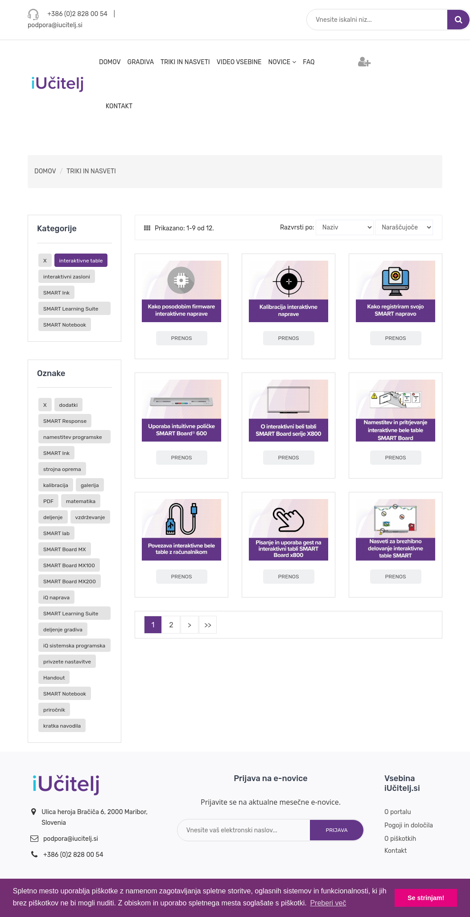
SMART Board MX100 (69, 565)
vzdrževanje (90, 517)
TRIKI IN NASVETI (185, 62)
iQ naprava (56, 597)
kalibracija (55, 485)
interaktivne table (81, 261)
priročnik (54, 710)
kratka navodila (62, 726)
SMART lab (56, 533)
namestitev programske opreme (72, 438)
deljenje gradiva (62, 629)
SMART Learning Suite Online (70, 310)
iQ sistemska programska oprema (74, 647)
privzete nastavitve (67, 662)
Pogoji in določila (408, 825)
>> (207, 625)
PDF (48, 501)
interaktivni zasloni (66, 277)
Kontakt (395, 851)
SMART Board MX (64, 549)
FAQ (308, 62)
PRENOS (181, 338)
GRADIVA (141, 62)
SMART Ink (56, 293)
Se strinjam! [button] (426, 897)
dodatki (68, 405)
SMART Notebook (64, 325)
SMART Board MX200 (69, 581)
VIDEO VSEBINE (239, 62)
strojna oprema (62, 469)
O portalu (397, 812)
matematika (80, 501)
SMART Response (65, 421)
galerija (90, 485)
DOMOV (110, 62)
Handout (54, 678)
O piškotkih (400, 839)
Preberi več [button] (328, 903)
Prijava (336, 830)
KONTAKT (119, 106)
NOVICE (282, 62)
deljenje (53, 517)
